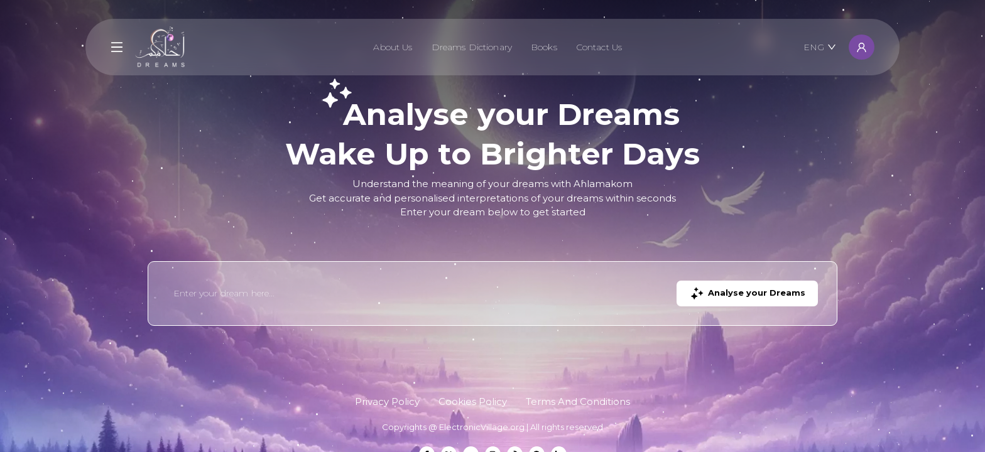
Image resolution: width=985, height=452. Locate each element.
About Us (392, 47)
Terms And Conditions (578, 401)
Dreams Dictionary (472, 47)
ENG (819, 47)
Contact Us (599, 47)
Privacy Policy (387, 401)
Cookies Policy (472, 401)
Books (544, 47)
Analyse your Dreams (747, 293)
